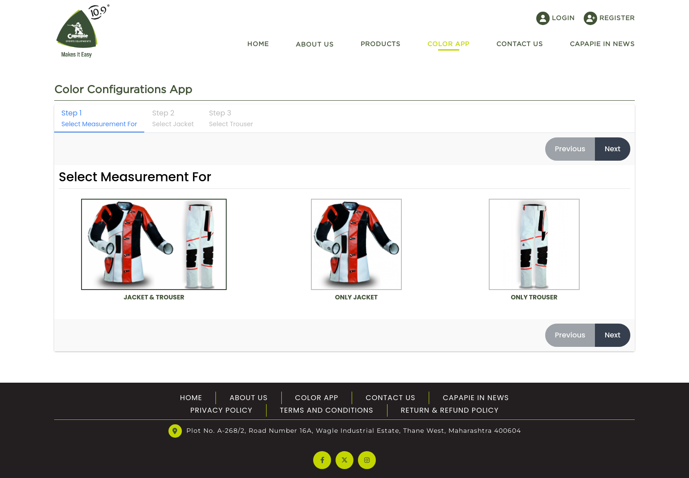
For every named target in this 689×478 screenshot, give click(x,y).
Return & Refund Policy (450, 410)
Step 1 (99, 118)
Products (380, 43)
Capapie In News (602, 43)
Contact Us (390, 398)
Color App (448, 43)
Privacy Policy (221, 410)
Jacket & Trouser (154, 251)
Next (612, 149)
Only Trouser (534, 251)
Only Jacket (356, 251)
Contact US (519, 43)
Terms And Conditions (327, 410)
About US (248, 398)
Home (258, 43)
